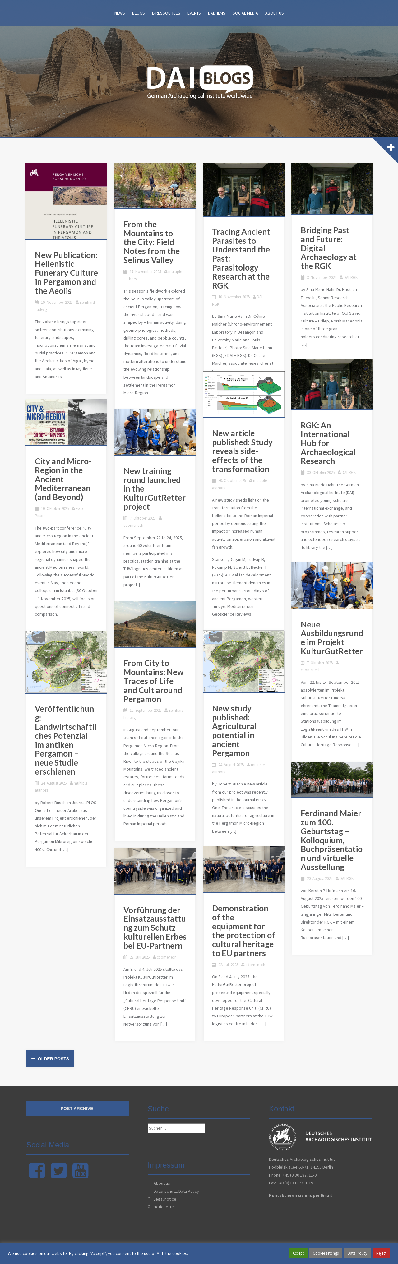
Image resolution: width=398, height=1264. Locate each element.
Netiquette (164, 1207)
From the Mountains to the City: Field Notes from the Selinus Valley (156, 244)
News (119, 13)
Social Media (245, 13)
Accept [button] (298, 1253)
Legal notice (165, 1199)
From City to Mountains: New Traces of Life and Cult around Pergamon (157, 683)
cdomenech (173, 520)
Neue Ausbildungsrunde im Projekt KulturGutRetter (333, 640)
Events (194, 13)
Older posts (53, 1058)
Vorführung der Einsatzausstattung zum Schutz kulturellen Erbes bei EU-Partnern (155, 930)
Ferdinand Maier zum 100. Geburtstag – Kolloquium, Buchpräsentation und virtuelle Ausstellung (332, 842)
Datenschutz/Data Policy (176, 1191)
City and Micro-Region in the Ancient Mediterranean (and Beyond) (64, 481)
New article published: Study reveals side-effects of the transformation (243, 453)
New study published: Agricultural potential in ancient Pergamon (235, 733)
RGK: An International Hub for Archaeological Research (329, 445)
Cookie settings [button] (326, 1253)
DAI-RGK (265, 299)
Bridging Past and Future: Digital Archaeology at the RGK (334, 246)
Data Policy (357, 1253)
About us (274, 13)
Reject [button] (381, 1253)
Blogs (138, 13)
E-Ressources (166, 13)
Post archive (77, 1108)
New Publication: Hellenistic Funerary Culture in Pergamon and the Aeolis (67, 274)
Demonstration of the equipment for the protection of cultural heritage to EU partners (244, 932)
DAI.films (216, 13)
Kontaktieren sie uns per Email (300, 1195)
